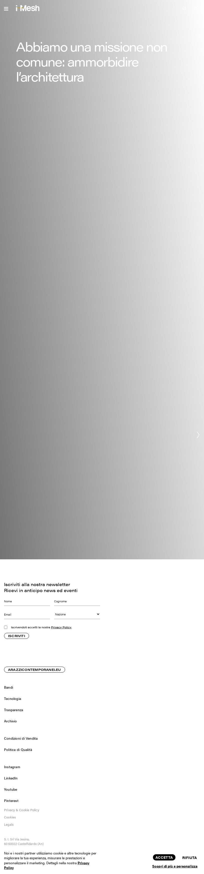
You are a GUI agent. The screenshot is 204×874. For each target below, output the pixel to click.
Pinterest (11, 800)
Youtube (10, 789)
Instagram (12, 766)
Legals (9, 824)
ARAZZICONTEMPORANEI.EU (34, 670)
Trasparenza (13, 709)
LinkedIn (11, 777)
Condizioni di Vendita (21, 738)
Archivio (10, 720)
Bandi (8, 687)
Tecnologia (12, 698)
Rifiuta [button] (189, 857)
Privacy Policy (61, 627)
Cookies (10, 817)
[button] (195, 8)
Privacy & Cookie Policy (21, 809)
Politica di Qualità (18, 749)
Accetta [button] (164, 857)
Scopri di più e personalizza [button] (174, 865)
